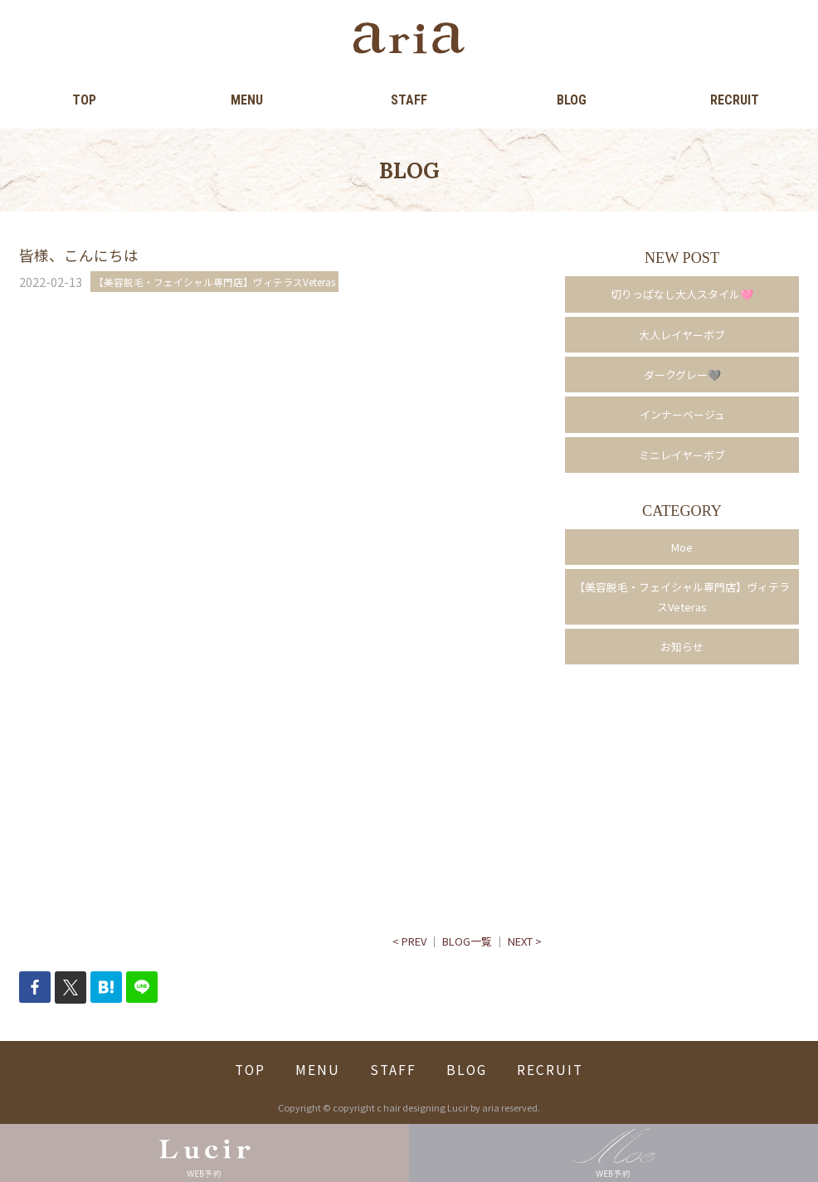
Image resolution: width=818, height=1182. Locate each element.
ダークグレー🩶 (682, 374)
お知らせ (682, 646)
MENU (247, 100)
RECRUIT (734, 100)
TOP (84, 100)
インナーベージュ (682, 414)
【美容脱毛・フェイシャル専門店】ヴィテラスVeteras (682, 596)
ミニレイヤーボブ (682, 455)
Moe (682, 547)
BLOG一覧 (467, 941)
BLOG (572, 100)
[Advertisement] (280, 472)
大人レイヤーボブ (682, 335)
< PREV (409, 941)
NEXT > (525, 941)
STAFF (409, 100)
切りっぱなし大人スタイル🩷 (682, 294)
